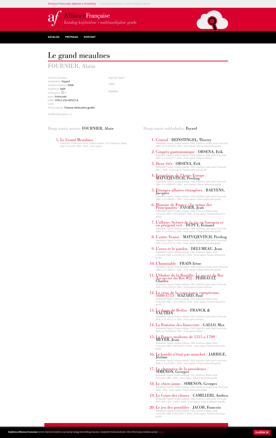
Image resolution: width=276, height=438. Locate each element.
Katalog (53, 37)
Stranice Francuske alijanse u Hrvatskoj (72, 3)
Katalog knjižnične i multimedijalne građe (125, 3)
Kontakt (90, 37)
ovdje (160, 431)
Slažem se (262, 432)
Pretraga (71, 37)
